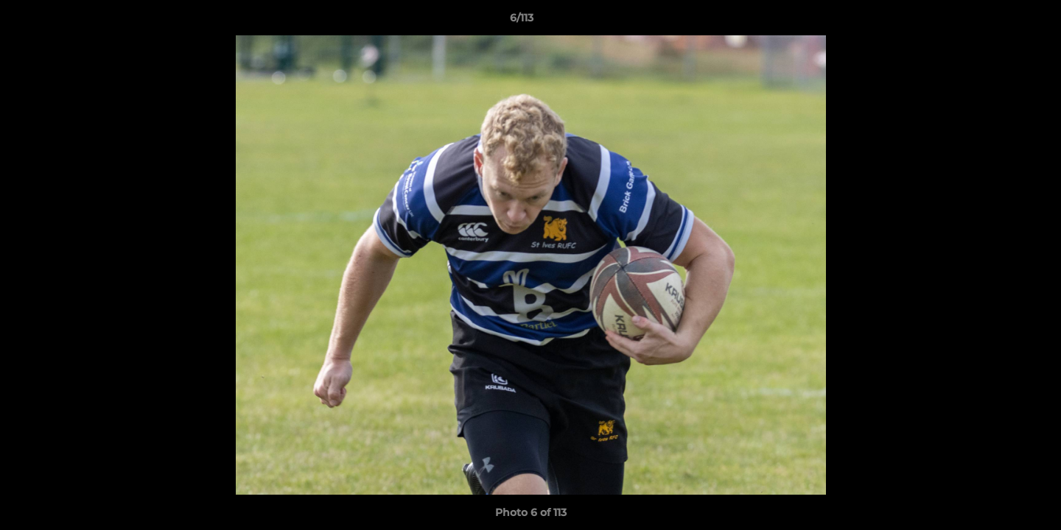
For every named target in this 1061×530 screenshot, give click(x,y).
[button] (999, 21)
